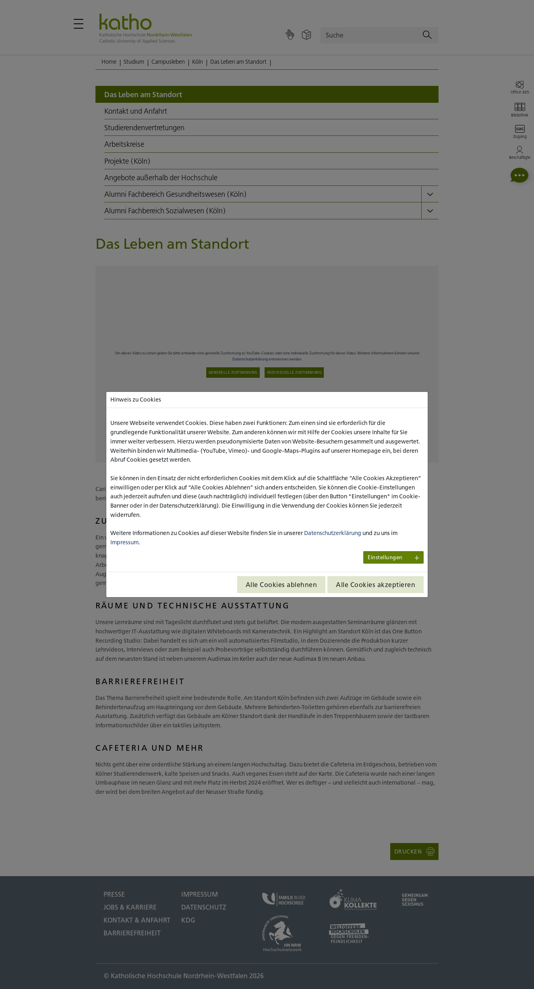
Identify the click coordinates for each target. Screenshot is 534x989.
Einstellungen (385, 557)
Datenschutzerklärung (332, 533)
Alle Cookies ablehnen (281, 585)
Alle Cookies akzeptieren (375, 585)
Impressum (124, 542)
